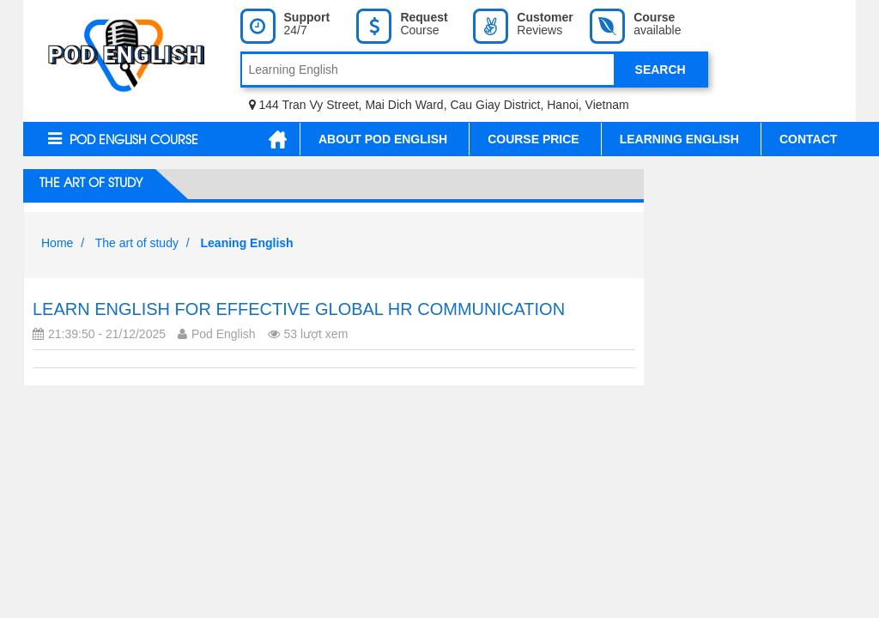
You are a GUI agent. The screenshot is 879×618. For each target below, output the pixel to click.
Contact (808, 139)
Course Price (533, 139)
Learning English (679, 139)
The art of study (89, 184)
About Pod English (382, 139)
